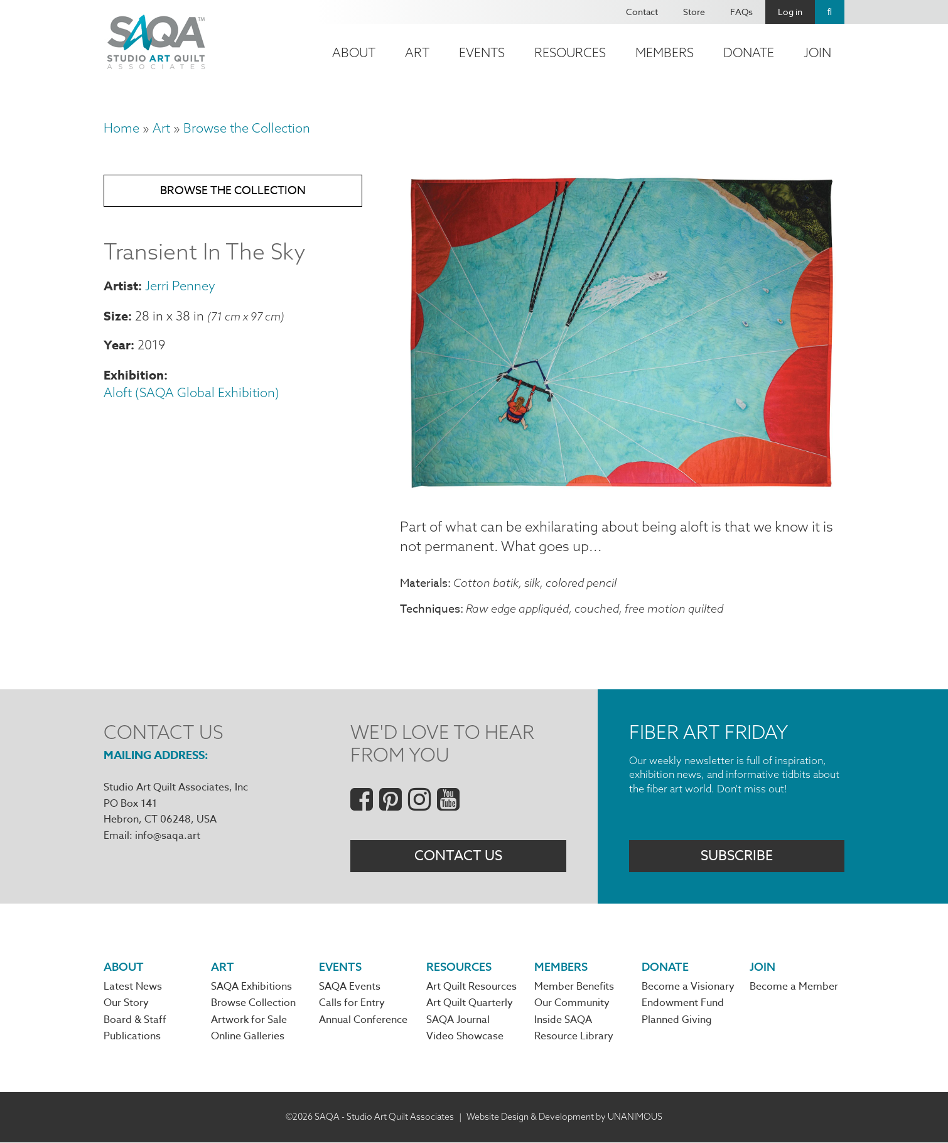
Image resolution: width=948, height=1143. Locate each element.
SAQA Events (349, 987)
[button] (622, 487)
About (353, 52)
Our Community (572, 1004)
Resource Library (573, 1037)
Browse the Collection (246, 128)
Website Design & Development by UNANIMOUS (564, 1117)
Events (482, 52)
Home (121, 128)
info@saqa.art (167, 835)
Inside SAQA (563, 1021)
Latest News (133, 987)
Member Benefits (574, 987)
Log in (790, 12)
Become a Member (794, 987)
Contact (642, 12)
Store (694, 12)
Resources (570, 52)
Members (664, 52)
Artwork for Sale (249, 1021)
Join (817, 52)
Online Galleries (247, 1037)
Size (116, 315)
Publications (132, 1037)
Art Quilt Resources (471, 987)
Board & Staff (135, 1021)
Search (829, 12)
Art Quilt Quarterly (469, 1004)
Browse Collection (253, 1004)
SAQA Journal (458, 1021)
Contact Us (458, 856)
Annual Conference (363, 1021)
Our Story (126, 1004)
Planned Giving (677, 1021)
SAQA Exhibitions (251, 987)
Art (417, 52)
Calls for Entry (352, 1004)
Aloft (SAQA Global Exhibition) (191, 393)
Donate (748, 52)
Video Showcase (465, 1037)
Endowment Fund (683, 1004)
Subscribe (737, 856)
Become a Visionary (688, 987)
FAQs (741, 12)
